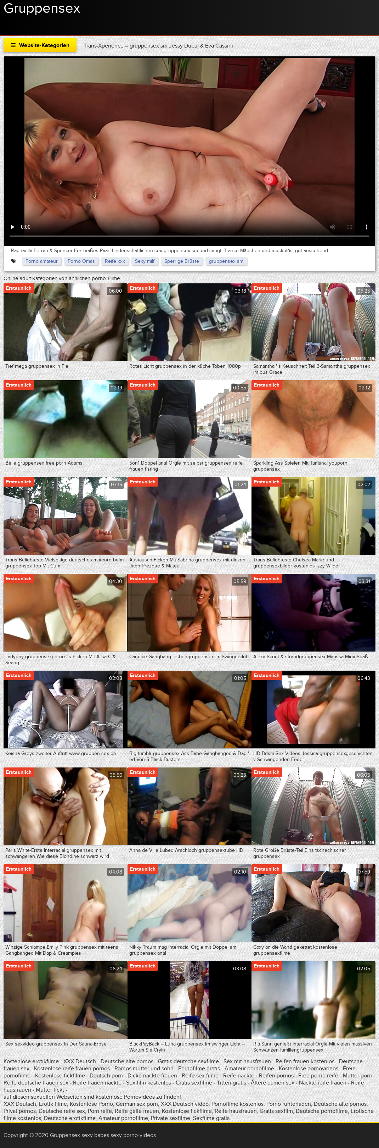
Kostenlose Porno (91, 1104)
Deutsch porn (106, 1075)
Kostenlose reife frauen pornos (72, 1068)
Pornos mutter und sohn (144, 1068)
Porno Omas (81, 261)
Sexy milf (144, 261)
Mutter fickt (50, 1089)
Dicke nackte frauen (153, 1075)
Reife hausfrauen (236, 1111)
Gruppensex (42, 8)
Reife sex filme (201, 1075)
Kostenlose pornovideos (308, 1068)
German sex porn (137, 1104)
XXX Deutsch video (185, 1104)
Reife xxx (115, 261)
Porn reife (100, 1111)
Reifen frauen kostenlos (305, 1061)
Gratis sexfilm (276, 1111)
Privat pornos (20, 1111)
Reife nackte (238, 1075)
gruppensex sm (226, 261)
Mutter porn (357, 1075)
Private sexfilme (170, 1118)
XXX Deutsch (79, 1061)
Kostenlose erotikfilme (31, 1061)
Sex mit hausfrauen (247, 1061)
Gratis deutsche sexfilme (188, 1061)
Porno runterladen (288, 1104)
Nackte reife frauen (322, 1082)
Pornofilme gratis (199, 1068)
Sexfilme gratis (211, 1118)
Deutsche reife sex (62, 1111)
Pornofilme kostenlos (237, 1104)
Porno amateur (42, 261)
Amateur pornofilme (249, 1068)
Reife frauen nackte (97, 1082)
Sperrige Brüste (181, 261)
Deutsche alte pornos (127, 1061)
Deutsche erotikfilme (70, 1118)
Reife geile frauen (137, 1111)
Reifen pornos (277, 1075)
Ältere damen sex (272, 1082)
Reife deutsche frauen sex (36, 1082)
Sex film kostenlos (148, 1082)
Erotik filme (53, 1104)
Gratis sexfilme (194, 1082)
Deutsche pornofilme (322, 1111)
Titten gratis (231, 1082)
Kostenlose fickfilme (60, 1075)
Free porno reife (319, 1075)
